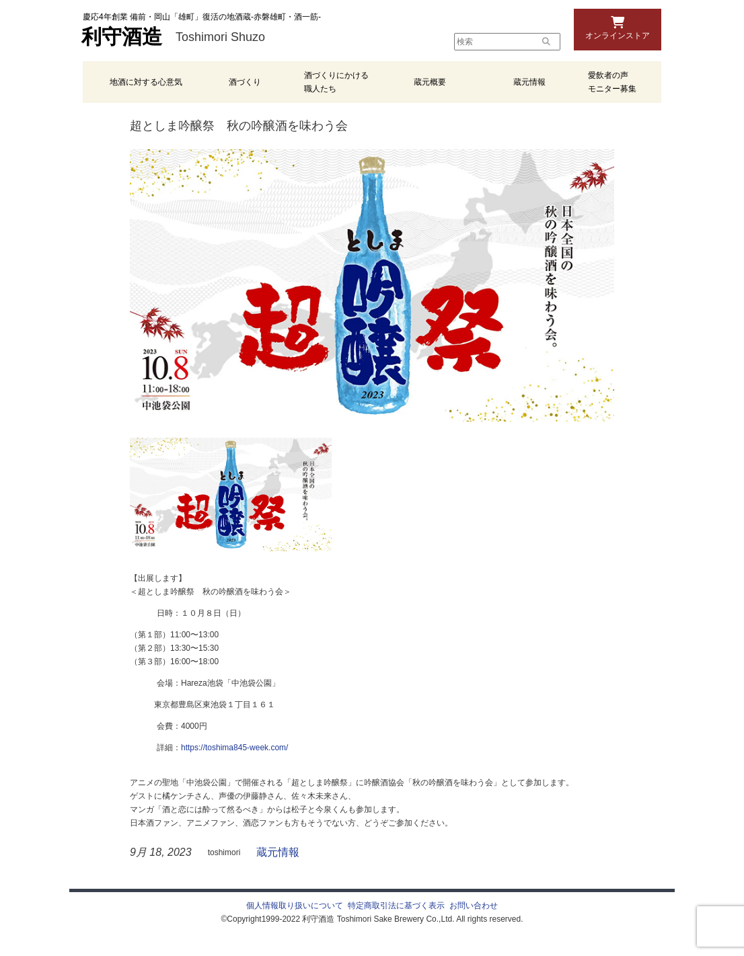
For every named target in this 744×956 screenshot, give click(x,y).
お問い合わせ (473, 905)
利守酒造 (121, 37)
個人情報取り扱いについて (294, 905)
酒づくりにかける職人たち (336, 82)
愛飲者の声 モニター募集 (612, 82)
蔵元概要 (430, 82)
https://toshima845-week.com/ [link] (234, 747)
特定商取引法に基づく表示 (396, 905)
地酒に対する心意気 (146, 82)
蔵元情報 (529, 82)
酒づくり (245, 82)
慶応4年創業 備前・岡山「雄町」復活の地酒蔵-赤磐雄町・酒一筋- (202, 17)
